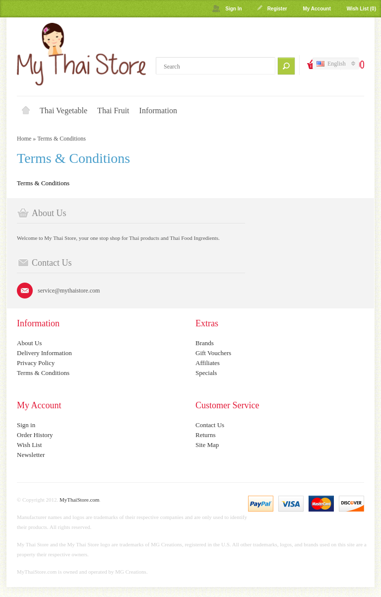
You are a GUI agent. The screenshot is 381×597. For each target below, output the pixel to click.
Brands (204, 343)
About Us (29, 343)
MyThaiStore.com (79, 500)
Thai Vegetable (63, 110)
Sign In (233, 8)
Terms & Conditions (61, 138)
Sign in (26, 425)
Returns (205, 435)
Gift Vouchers (213, 353)
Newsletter (31, 454)
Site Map (207, 444)
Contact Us (209, 425)
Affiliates (207, 363)
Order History (35, 435)
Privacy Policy (36, 363)
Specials (206, 372)
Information (158, 110)
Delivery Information (44, 353)
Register (277, 8)
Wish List (29, 444)
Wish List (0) (361, 8)
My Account (316, 8)
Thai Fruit (113, 110)
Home (26, 111)
